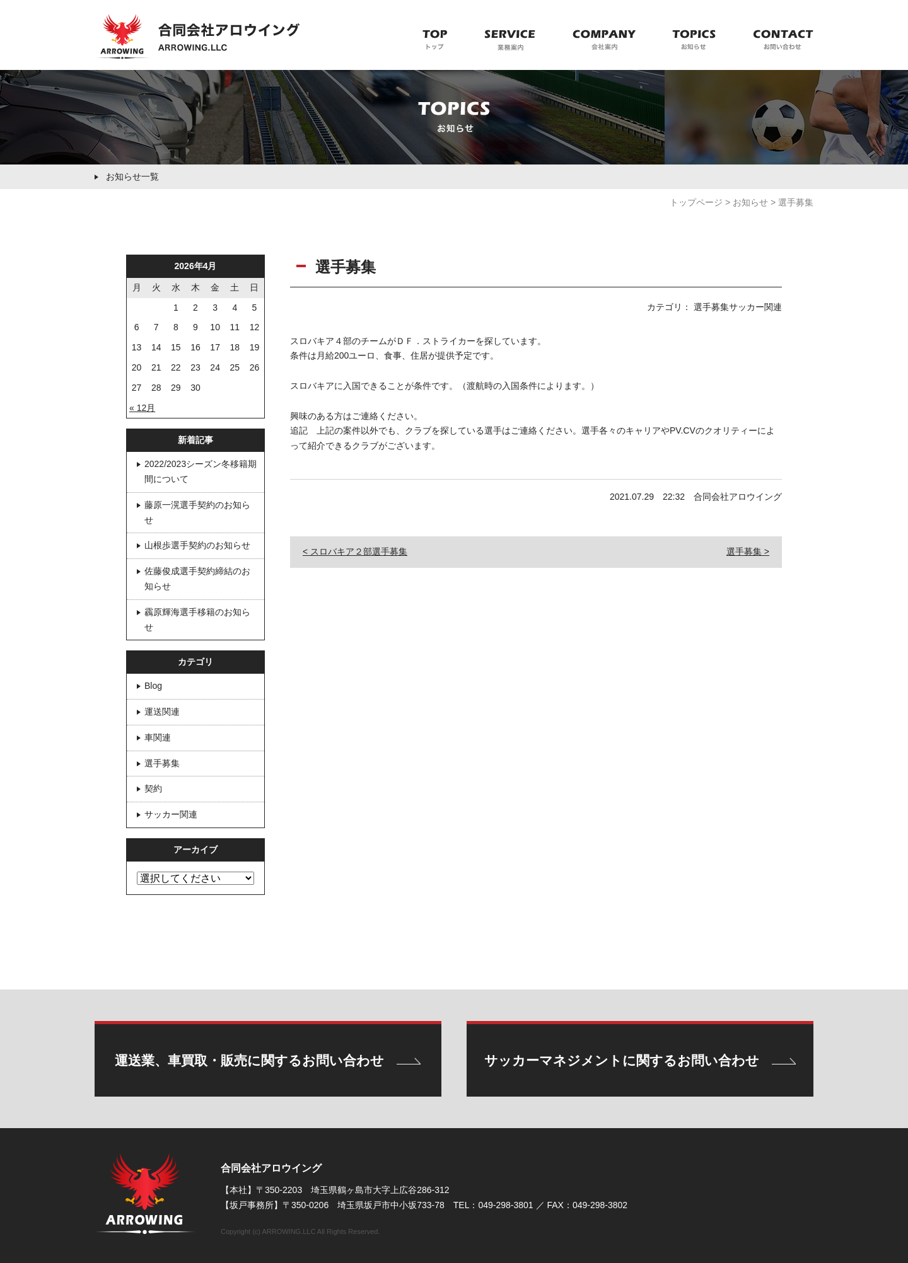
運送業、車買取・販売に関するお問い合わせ (249, 1060)
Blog (153, 686)
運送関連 (162, 711)
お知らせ (750, 202)
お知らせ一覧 (132, 176)
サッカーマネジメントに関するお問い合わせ (621, 1060)
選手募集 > (747, 551)
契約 (153, 788)
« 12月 (142, 408)
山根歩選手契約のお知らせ (197, 545)
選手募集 (162, 763)
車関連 (157, 737)
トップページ (696, 202)
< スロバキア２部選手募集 (355, 551)
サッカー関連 (170, 814)
